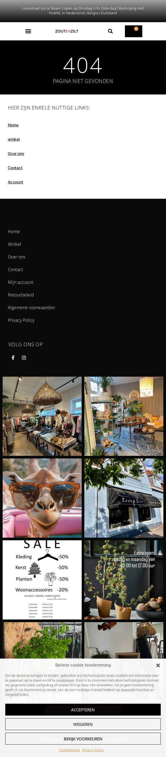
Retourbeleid (21, 295)
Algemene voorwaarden (31, 307)
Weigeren (83, 724)
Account (15, 182)
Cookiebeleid (69, 750)
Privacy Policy (93, 750)
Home (13, 125)
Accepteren (83, 709)
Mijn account (20, 282)
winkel (14, 139)
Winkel (14, 244)
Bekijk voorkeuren (83, 738)
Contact (15, 168)
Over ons (16, 154)
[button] (158, 665)
